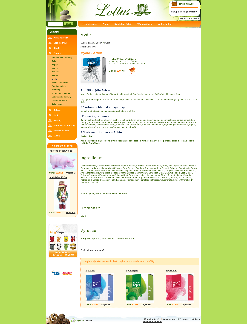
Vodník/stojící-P (58, 177)
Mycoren (90, 270)
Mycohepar (132, 270)
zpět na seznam (88, 47)
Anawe (89, 320)
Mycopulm (171, 270)
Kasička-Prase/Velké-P (61, 151)
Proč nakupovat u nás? (92, 250)
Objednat (70, 173)
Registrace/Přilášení (189, 18)
